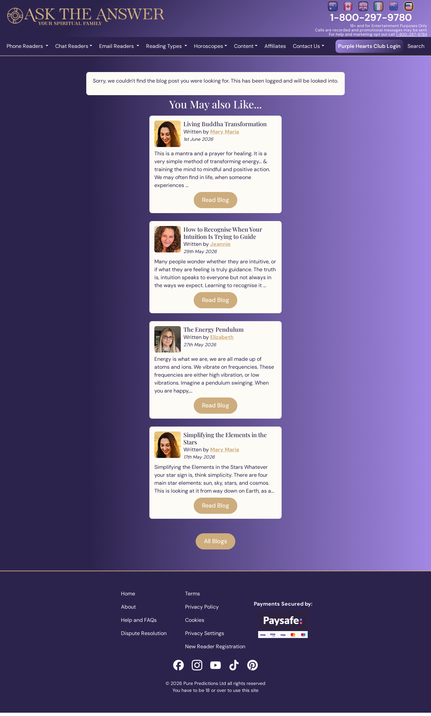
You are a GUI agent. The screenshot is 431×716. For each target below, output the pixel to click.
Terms (192, 593)
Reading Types (164, 46)
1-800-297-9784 (411, 34)
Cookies (194, 620)
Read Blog (215, 200)
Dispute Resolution (144, 633)
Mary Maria (224, 131)
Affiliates (275, 46)
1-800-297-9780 (371, 17)
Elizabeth (222, 337)
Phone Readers (25, 46)
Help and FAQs (139, 620)
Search (416, 46)
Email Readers (117, 46)
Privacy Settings (204, 633)
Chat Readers (71, 46)
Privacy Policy (202, 606)
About (128, 606)
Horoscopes (208, 46)
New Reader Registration (215, 646)
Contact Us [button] (306, 46)
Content (244, 46)
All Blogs (215, 541)
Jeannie (220, 244)
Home (128, 593)
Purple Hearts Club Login (369, 46)
